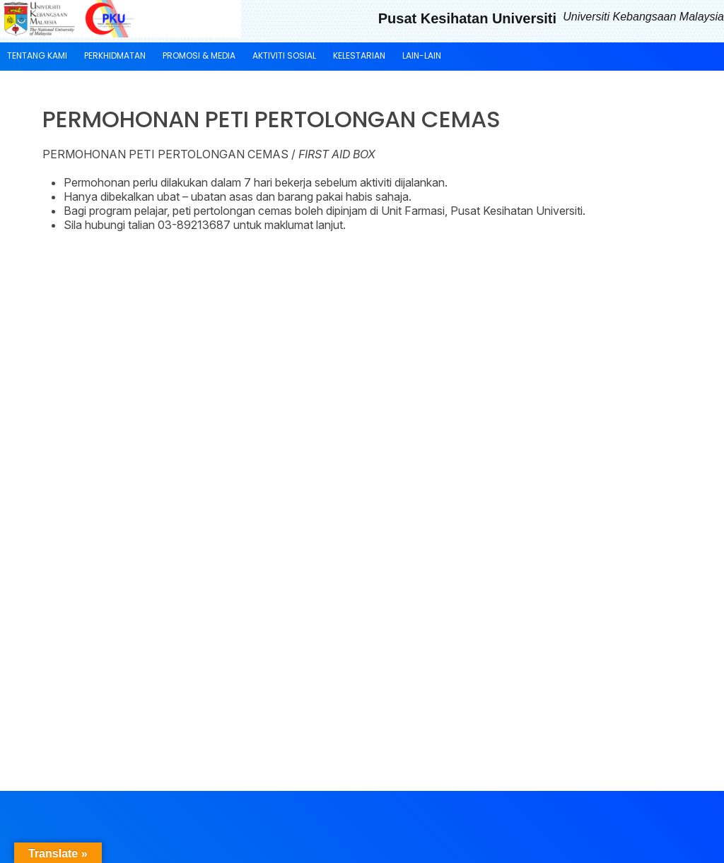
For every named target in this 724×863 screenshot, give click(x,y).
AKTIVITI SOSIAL (284, 55)
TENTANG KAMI (37, 55)
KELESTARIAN (359, 55)
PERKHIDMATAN (115, 55)
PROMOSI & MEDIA (199, 55)
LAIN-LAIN (421, 55)
